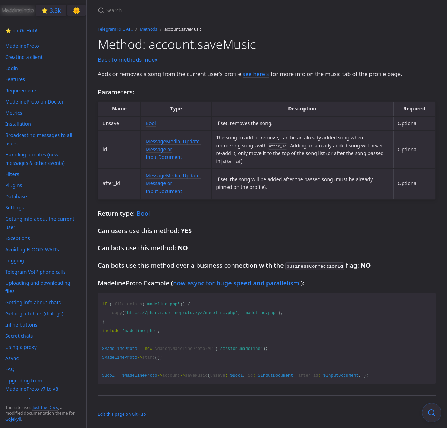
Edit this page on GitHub (122, 413)
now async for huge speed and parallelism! (237, 282)
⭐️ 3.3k (51, 10)
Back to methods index (127, 59)
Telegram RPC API (115, 29)
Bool (151, 123)
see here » (256, 74)
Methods (148, 29)
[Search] (180, 10)
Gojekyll (13, 419)
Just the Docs (45, 408)
